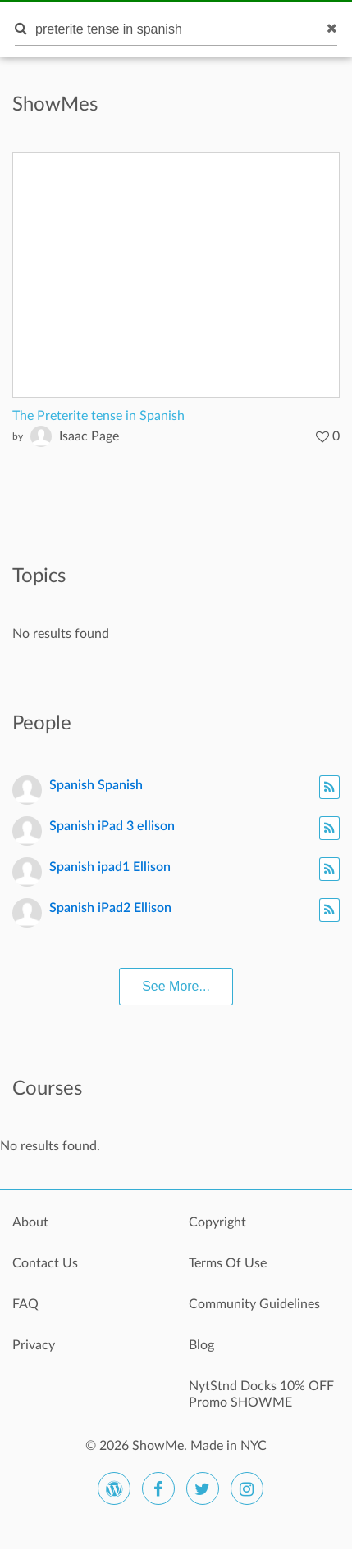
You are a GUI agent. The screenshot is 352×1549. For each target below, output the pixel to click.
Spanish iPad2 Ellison (110, 907)
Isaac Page (89, 436)
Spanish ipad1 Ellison (110, 867)
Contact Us (45, 1263)
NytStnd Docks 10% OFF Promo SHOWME (261, 1394)
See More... (176, 986)
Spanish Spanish (96, 785)
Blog (201, 1345)
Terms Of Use (228, 1263)
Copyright (217, 1222)
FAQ (25, 1304)
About (30, 1222)
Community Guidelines (254, 1304)
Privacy (33, 1345)
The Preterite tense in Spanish (98, 415)
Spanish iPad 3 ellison (112, 826)
